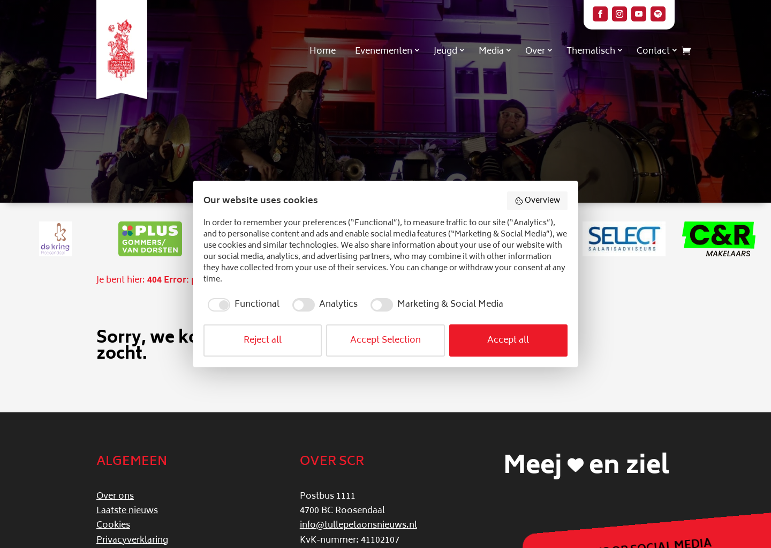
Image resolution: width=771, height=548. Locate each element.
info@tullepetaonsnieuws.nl (358, 525)
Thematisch (590, 51)
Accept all (508, 340)
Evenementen (383, 51)
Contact (653, 51)
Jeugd (445, 51)
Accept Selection (385, 340)
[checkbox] (241, 304)
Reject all (263, 340)
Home (322, 51)
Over (535, 51)
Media (491, 51)
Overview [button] (538, 201)
